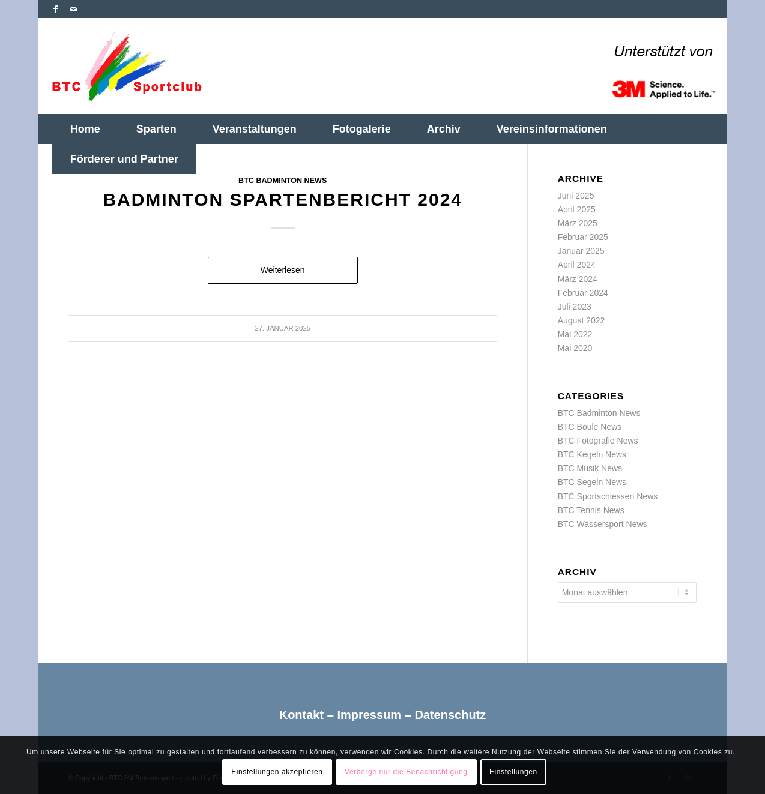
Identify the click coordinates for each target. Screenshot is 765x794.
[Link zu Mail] (74, 9)
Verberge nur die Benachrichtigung (406, 772)
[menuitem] (85, 129)
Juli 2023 (574, 306)
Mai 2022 (575, 334)
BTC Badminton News (282, 180)
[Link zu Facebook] (55, 9)
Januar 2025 (581, 251)
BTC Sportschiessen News (608, 496)
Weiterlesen (283, 270)
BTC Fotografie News (598, 440)
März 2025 (577, 223)
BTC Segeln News (592, 482)
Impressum (369, 714)
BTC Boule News (590, 427)
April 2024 (577, 264)
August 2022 (581, 320)
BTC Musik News (590, 468)
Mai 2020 (575, 348)
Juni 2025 (576, 195)
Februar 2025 (583, 237)
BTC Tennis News (591, 510)
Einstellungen (513, 772)
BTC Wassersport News (602, 524)
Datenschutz (450, 714)
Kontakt (301, 714)
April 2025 (577, 209)
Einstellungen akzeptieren (276, 772)
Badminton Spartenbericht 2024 (282, 199)
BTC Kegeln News (592, 454)
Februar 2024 (583, 293)
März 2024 (577, 279)
